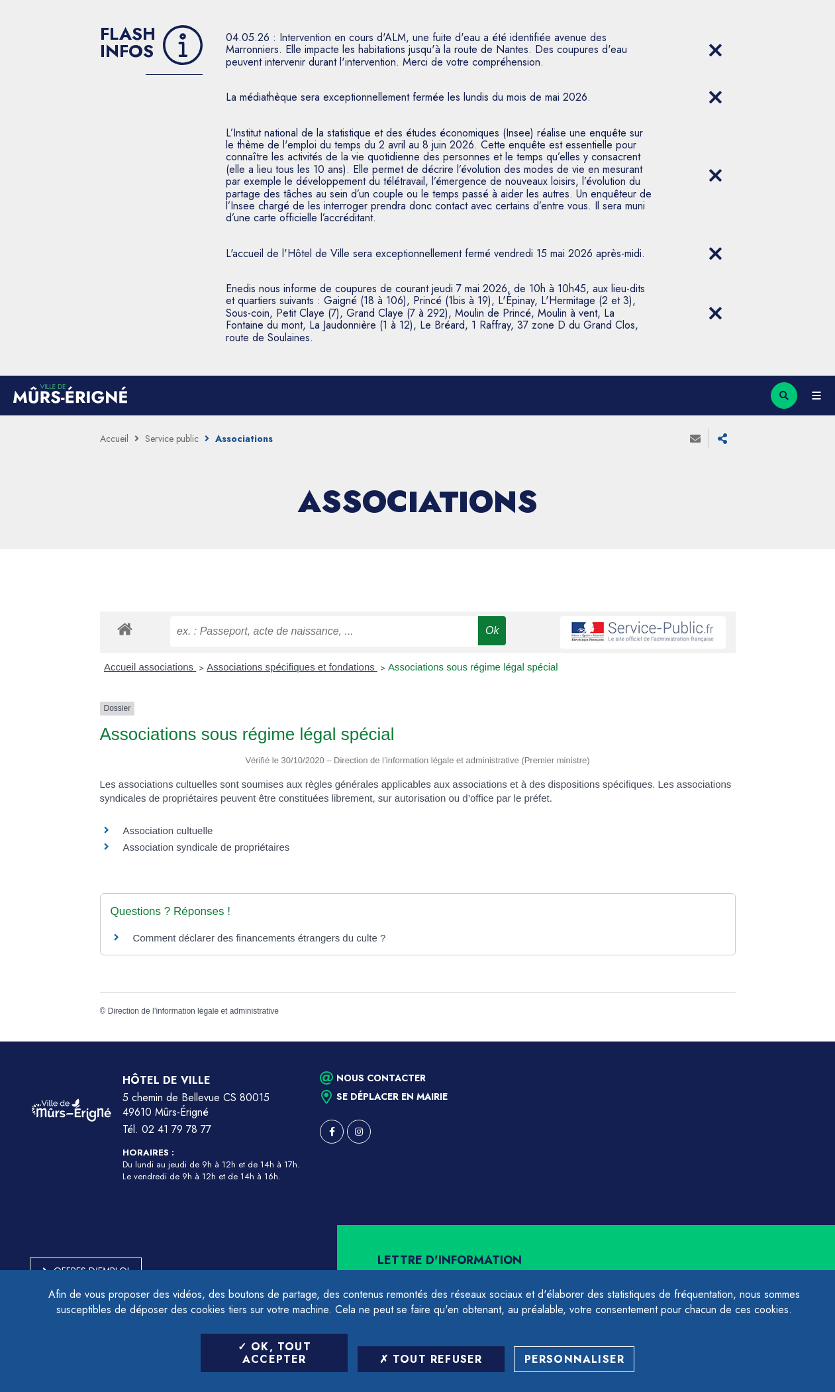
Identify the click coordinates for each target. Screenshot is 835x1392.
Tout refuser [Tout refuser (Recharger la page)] (431, 1359)
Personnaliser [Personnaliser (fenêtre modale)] (574, 1359)
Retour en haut (802, 1041)
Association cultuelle (168, 830)
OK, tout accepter (274, 1353)
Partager (722, 439)
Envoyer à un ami (695, 439)
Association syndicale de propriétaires (206, 847)
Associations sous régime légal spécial (473, 666)
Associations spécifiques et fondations (292, 666)
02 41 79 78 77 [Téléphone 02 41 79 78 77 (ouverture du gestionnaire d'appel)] (176, 1129)
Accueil (114, 438)
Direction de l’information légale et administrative (193, 1011)
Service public (172, 438)
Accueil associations (150, 666)
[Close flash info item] (716, 50)
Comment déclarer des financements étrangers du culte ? (259, 937)
